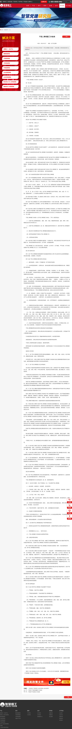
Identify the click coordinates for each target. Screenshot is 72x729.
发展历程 (61, 716)
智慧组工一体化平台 (8, 49)
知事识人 (30, 1)
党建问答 (51, 712)
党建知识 (51, 714)
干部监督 (25, 1)
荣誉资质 (61, 718)
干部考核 (20, 1)
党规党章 (6, 29)
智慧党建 (10, 1)
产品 (33, 5)
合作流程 (39, 714)
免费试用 (43, 1)
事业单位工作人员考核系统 (9, 81)
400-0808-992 (56, 2)
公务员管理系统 (7, 72)
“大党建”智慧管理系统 (4, 727)
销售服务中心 (40, 716)
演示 (39, 5)
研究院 (62, 5)
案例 (45, 5)
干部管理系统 (6, 58)
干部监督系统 (6, 67)
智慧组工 (5, 1)
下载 (66, 36)
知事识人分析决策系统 (4, 714)
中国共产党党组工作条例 (34, 691)
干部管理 (15, 1)
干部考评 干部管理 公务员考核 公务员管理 (39, 688)
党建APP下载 (18, 718)
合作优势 (39, 712)
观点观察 (51, 716)
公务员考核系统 (7, 77)
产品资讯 (29, 712)
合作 (56, 5)
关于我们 (68, 5)
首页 (27, 5)
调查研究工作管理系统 (8, 86)
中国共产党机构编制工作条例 (35, 690)
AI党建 (1, 725)
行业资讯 (29, 714)
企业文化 (61, 714)
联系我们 (61, 720)
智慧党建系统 (6, 53)
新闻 (50, 5)
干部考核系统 (6, 63)
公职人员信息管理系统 (4, 723)
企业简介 (61, 712)
